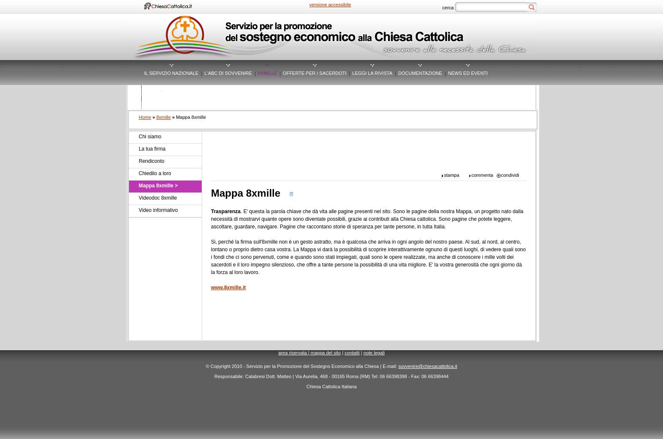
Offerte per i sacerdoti (314, 73)
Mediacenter (161, 98)
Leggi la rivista (372, 73)
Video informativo (158, 210)
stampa (451, 175)
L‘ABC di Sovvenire (228, 73)
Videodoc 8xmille (158, 198)
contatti (352, 352)
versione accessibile (330, 4)
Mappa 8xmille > (158, 186)
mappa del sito (326, 352)
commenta (482, 175)
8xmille (267, 73)
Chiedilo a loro (155, 173)
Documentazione (420, 73)
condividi (510, 175)
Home (145, 117)
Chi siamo (150, 137)
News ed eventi (468, 73)
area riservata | (294, 352)
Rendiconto (151, 161)
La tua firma (152, 149)
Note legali (374, 352)
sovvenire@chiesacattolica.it (427, 366)
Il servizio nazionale (171, 73)
